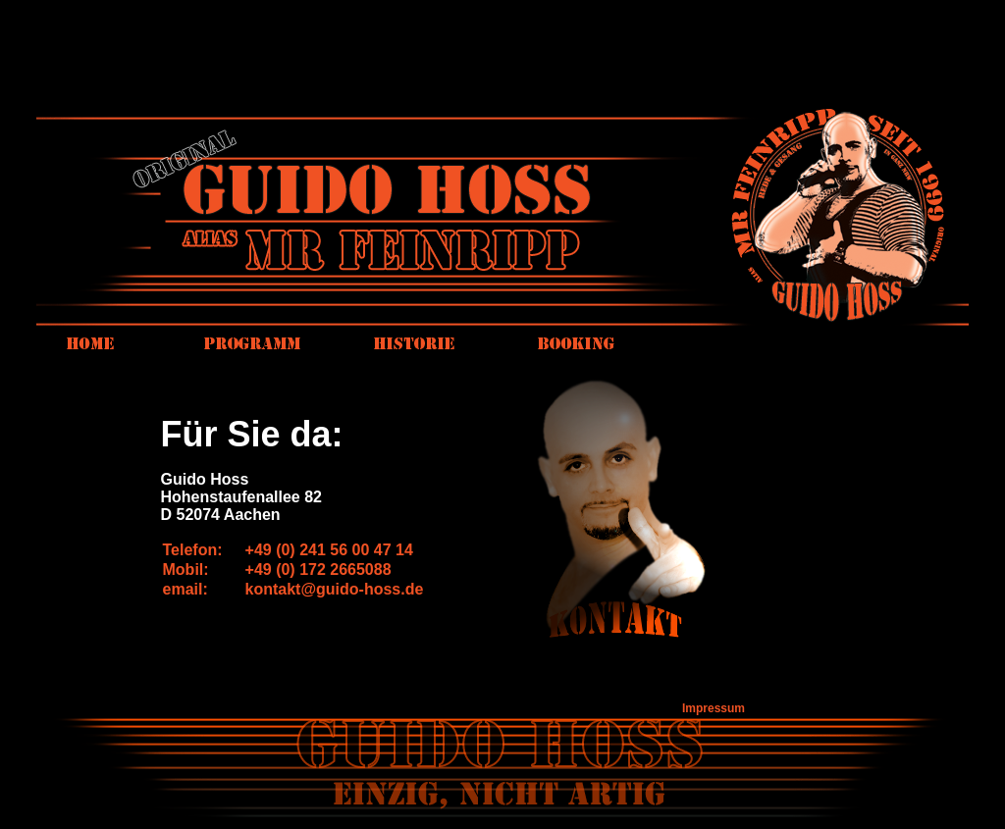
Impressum (713, 708)
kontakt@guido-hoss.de (334, 589)
